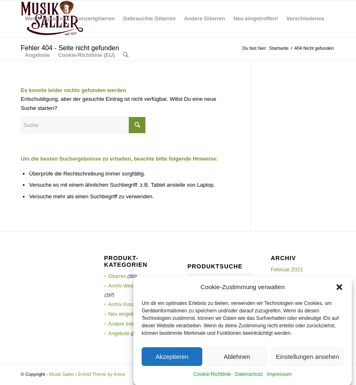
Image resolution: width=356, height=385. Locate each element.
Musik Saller (61, 374)
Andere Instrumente (130, 324)
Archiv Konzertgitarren (133, 304)
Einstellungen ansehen (307, 359)
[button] (339, 290)
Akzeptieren (171, 359)
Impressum (279, 378)
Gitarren (117, 276)
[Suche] (126, 55)
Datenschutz (249, 378)
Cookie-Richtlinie (212, 378)
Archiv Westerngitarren (133, 286)
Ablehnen (236, 359)
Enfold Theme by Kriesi (101, 374)
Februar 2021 (287, 269)
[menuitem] (45, 18)
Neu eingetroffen (126, 314)
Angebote (119, 333)
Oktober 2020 (287, 278)
